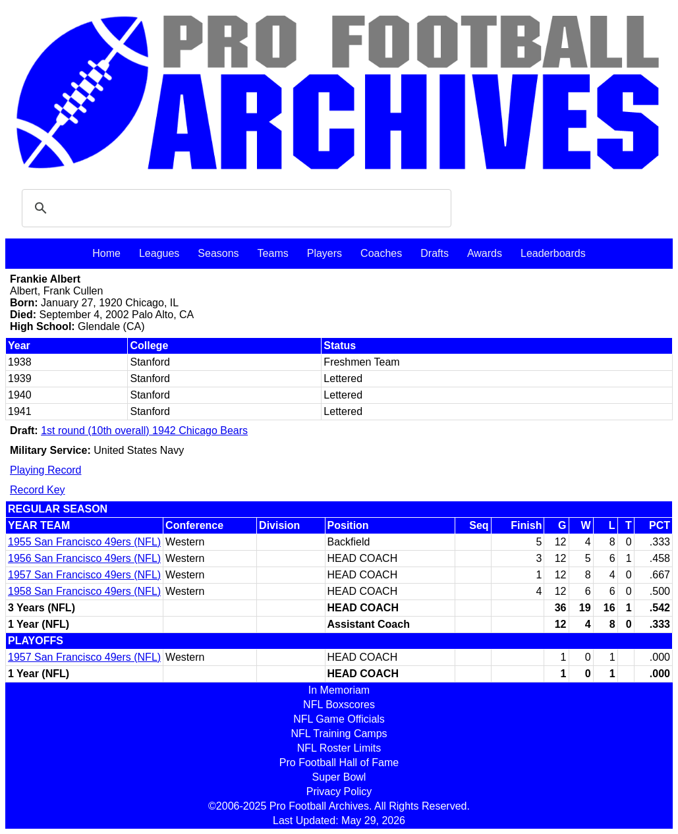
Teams (273, 253)
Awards (484, 253)
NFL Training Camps (339, 733)
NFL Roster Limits (339, 748)
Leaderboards (553, 253)
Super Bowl (339, 777)
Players (324, 253)
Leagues (159, 253)
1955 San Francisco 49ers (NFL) (84, 541)
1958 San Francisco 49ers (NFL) (84, 591)
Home (106, 253)
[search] (234, 208)
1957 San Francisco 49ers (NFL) (84, 574)
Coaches (381, 253)
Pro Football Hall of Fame (339, 762)
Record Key (37, 489)
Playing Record (46, 470)
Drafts (434, 253)
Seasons (218, 253)
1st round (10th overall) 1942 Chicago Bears (144, 430)
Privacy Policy (339, 791)
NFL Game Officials (339, 719)
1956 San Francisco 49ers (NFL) (84, 558)
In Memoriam (339, 690)
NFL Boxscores (339, 704)
